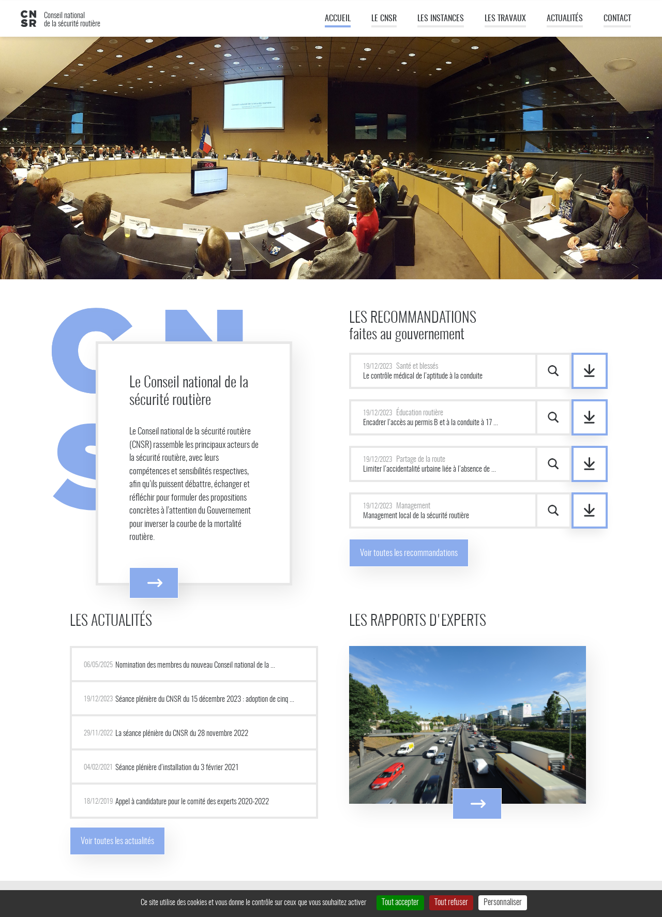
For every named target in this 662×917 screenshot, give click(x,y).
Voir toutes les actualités (117, 841)
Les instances (440, 18)
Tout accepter (400, 902)
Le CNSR (384, 18)
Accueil (338, 18)
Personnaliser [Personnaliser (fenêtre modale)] (503, 902)
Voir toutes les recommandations (409, 553)
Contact (617, 18)
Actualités (565, 18)
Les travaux (505, 18)
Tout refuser (451, 902)
